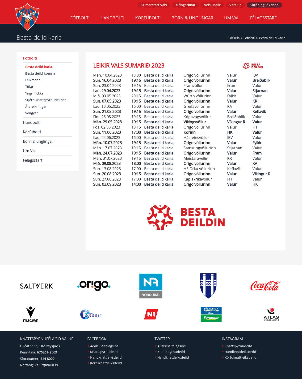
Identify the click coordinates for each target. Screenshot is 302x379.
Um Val (231, 18)
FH (254, 127)
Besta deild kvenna (40, 73)
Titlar (29, 86)
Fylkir (231, 96)
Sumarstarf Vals (154, 5)
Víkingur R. (236, 122)
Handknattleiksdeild (106, 357)
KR (254, 101)
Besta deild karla (272, 38)
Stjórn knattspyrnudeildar (45, 100)
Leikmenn (33, 80)
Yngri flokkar (35, 93)
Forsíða (234, 38)
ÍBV (255, 75)
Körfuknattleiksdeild (106, 363)
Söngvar (31, 113)
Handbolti (112, 18)
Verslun (235, 5)
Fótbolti (80, 18)
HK (229, 132)
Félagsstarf (263, 18)
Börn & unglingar (192, 18)
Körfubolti (148, 18)
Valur (232, 75)
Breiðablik (261, 80)
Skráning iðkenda (264, 5)
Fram (231, 85)
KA (229, 106)
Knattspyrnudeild (104, 351)
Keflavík (259, 111)
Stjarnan (260, 90)
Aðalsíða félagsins (104, 346)
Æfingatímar (185, 5)
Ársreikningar (36, 106)
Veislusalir (212, 5)
